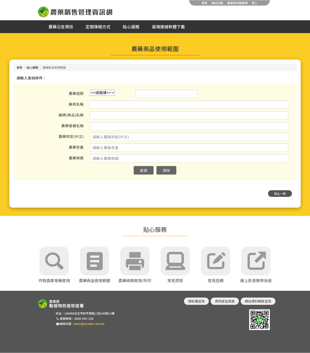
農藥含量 (76, 147)
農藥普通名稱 (72, 125)
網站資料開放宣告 (258, 301)
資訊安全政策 (225, 301)
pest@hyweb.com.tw (89, 324)
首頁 (204, 3)
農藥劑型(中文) (71, 136)
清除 (166, 170)
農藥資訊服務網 (237, 3)
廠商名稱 (76, 104)
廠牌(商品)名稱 (71, 114)
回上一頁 (280, 193)
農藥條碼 (76, 157)
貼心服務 (131, 27)
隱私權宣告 (196, 301)
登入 (254, 3)
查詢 (143, 170)
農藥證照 (76, 93)
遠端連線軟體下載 (168, 27)
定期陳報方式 (98, 27)
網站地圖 (217, 3)
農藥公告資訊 (60, 27)
